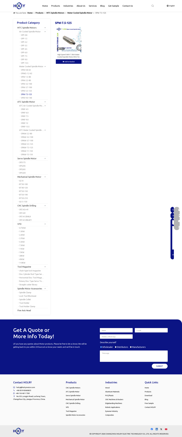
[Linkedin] (157, 429)
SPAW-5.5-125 (27, 144)
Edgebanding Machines (113, 403)
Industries (68, 6)
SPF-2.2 (24, 42)
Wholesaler (106, 347)
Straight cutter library (28, 285)
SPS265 (22, 169)
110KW (22, 263)
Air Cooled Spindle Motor (30, 32)
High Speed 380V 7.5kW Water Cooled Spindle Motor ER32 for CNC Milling (68, 56)
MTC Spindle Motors (26, 27)
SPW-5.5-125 (26, 91)
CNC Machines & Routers (114, 399)
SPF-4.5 (24, 49)
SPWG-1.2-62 (26, 73)
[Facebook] (152, 429)
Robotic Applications (112, 407)
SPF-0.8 (24, 35)
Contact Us (127, 6)
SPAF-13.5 (25, 127)
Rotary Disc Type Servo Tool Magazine (33, 281)
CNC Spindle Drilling (26, 205)
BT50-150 (23, 191)
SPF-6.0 (24, 52)
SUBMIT (159, 366)
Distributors (121, 347)
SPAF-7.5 (24, 116)
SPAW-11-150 (27, 151)
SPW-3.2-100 (26, 84)
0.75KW (22, 228)
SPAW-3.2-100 (27, 137)
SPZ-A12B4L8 (25, 216)
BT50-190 (23, 195)
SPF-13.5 (24, 63)
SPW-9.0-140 (26, 98)
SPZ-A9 (22, 213)
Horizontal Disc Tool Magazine (32, 278)
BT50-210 (23, 198)
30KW (21, 256)
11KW (21, 249)
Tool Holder (24, 303)
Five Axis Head (24, 310)
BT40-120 (23, 188)
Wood (107, 388)
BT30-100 (23, 184)
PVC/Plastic (109, 395)
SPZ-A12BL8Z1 (25, 220)
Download (148, 395)
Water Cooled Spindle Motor (31, 66)
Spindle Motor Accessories (29, 288)
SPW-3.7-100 (26, 87)
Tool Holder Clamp (27, 306)
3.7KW (22, 238)
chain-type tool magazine (30, 271)
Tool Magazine (24, 267)
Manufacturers (138, 347)
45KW (21, 259)
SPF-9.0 (24, 59)
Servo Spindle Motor (27, 158)
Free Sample (149, 403)
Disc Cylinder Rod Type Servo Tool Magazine (33, 274)
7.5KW (22, 245)
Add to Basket (69, 62)
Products (55, 6)
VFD (19, 224)
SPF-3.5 (24, 45)
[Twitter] (161, 429)
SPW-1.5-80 (26, 77)
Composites (109, 415)
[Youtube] (166, 429)
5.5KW (22, 242)
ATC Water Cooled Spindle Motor (33, 130)
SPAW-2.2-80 (26, 134)
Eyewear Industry (111, 411)
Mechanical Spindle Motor (29, 177)
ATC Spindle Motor (26, 102)
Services (93, 6)
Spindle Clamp (25, 292)
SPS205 (22, 166)
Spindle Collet (25, 299)
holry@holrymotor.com (25, 387)
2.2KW (22, 235)
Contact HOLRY (150, 407)
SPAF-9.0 (24, 120)
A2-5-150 (23, 202)
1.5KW (22, 231)
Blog (102, 6)
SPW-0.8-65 (26, 70)
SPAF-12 (24, 123)
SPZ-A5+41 (24, 210)
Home (45, 6)
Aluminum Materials (112, 392)
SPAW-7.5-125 (27, 147)
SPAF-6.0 (24, 113)
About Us (81, 6)
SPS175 (22, 162)
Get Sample (113, 6)
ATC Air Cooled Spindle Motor (32, 106)
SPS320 (22, 173)
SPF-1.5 (24, 39)
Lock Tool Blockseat (27, 296)
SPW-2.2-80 (26, 80)
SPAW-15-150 (27, 154)
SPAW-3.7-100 (27, 141)
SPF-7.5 (24, 56)
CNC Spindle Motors (73, 388)
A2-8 (21, 181)
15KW (21, 252)
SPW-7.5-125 (26, 94)
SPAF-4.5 (24, 109)
